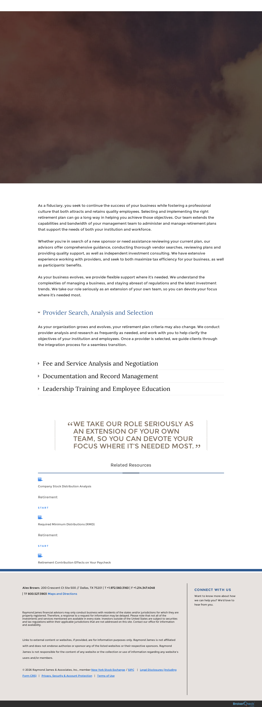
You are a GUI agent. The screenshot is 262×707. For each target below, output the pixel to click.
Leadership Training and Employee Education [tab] (106, 389)
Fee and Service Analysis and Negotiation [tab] (100, 363)
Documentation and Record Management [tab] (100, 376)
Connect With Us (212, 590)
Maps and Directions (62, 593)
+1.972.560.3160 (118, 588)
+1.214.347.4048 (144, 588)
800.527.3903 (37, 593)
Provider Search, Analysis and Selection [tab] (98, 312)
